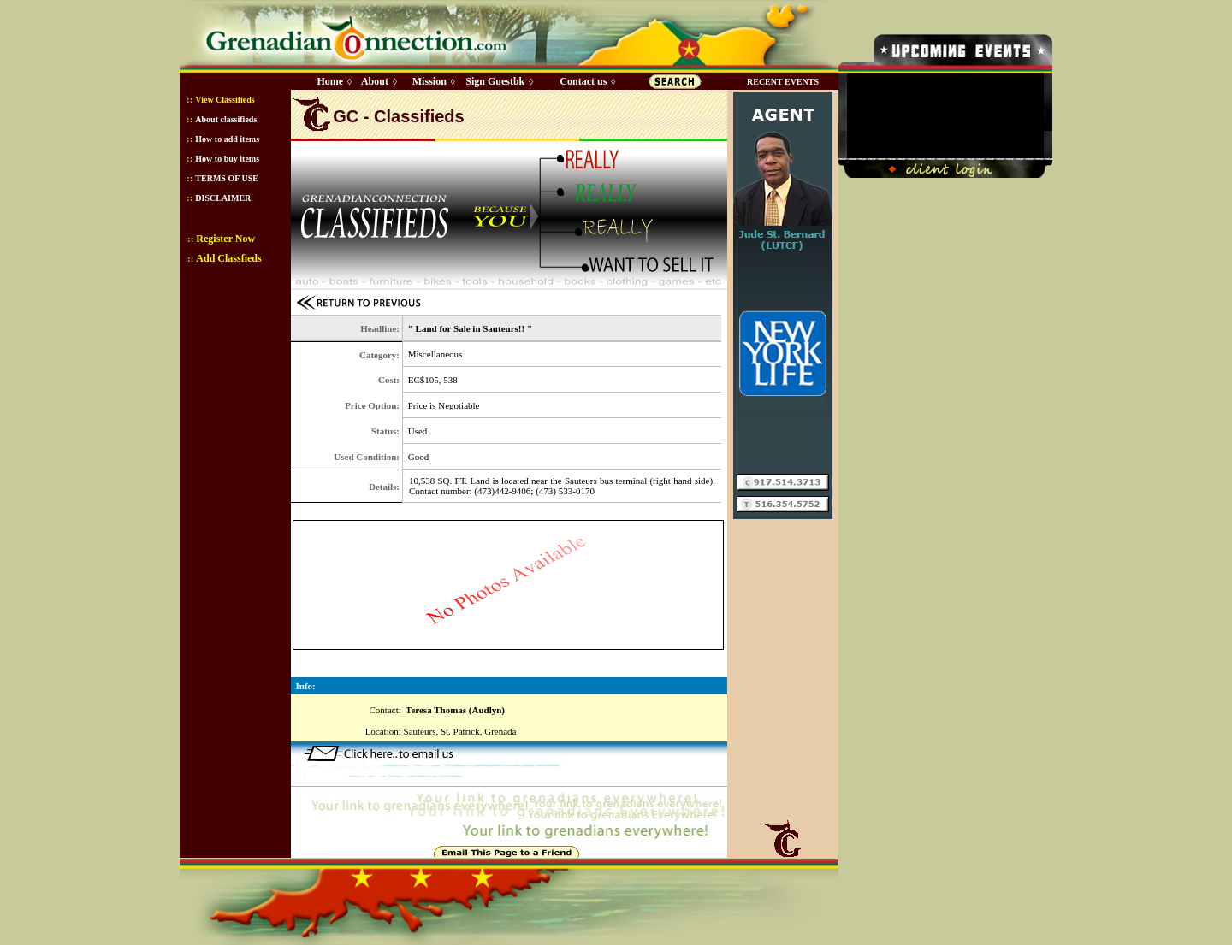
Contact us (583, 81)
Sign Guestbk (498, 81)
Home (330, 81)
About (374, 81)
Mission (429, 81)
